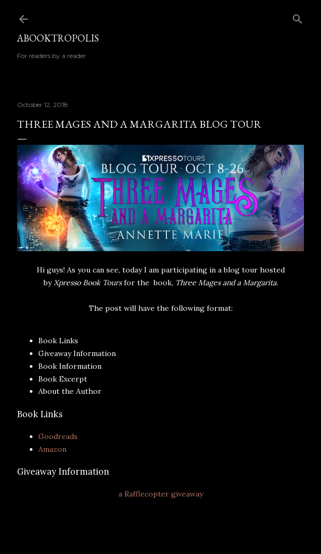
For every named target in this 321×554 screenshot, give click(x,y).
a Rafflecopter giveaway (161, 494)
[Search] (297, 16)
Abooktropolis (58, 38)
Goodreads (58, 436)
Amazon (52, 449)
